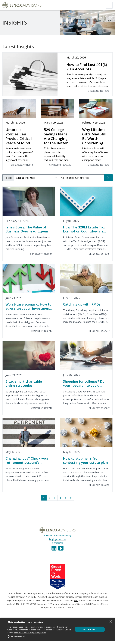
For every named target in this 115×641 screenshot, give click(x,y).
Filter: (8, 177)
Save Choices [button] (90, 629)
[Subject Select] (36, 177)
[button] (39, 636)
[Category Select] (81, 177)
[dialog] (57, 629)
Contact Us (57, 542)
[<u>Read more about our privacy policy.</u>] (30, 632)
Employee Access (57, 539)
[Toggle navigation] (109, 5)
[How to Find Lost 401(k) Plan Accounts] (57, 74)
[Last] (71, 498)
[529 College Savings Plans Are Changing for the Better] (57, 134)
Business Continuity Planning (57, 535)
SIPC (76, 600)
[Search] (108, 177)
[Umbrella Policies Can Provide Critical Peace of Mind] (19, 134)
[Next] (65, 498)
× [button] (110, 622)
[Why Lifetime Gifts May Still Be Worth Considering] (96, 134)
